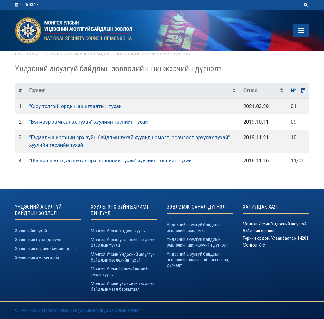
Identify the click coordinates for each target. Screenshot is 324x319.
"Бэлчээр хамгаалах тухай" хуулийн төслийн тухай (88, 122)
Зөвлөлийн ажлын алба (37, 257)
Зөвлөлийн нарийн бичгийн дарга (46, 248)
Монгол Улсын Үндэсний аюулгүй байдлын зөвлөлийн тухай (123, 257)
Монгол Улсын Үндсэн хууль (118, 231)
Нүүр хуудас (28, 54)
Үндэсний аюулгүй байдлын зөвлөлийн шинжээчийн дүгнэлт (121, 54)
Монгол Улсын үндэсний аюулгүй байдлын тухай (122, 242)
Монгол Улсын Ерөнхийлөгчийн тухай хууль (120, 271)
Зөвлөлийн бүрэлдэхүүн (38, 240)
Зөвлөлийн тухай (31, 231)
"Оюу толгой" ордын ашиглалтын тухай (75, 106)
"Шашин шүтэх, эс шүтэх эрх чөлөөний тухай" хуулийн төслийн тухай (110, 161)
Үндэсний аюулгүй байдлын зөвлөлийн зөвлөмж (194, 227)
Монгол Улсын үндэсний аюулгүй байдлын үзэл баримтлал (122, 286)
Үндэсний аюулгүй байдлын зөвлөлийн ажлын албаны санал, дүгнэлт (198, 259)
